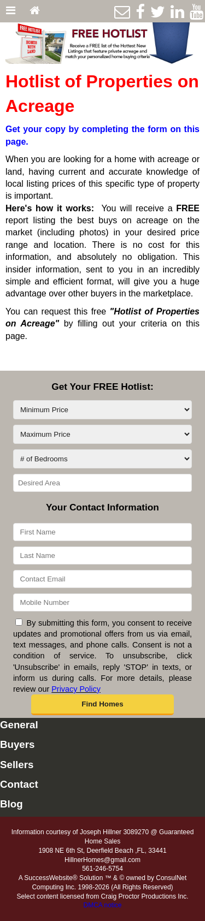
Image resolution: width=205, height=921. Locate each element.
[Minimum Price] (102, 409)
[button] (102, 704)
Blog (11, 804)
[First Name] (102, 532)
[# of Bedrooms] (102, 458)
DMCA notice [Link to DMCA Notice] (102, 905)
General (19, 724)
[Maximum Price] (102, 434)
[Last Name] (102, 555)
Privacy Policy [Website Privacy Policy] (76, 689)
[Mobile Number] (102, 602)
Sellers (16, 764)
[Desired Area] (102, 483)
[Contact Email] (102, 579)
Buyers (17, 744)
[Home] (35, 11)
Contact (19, 784)
